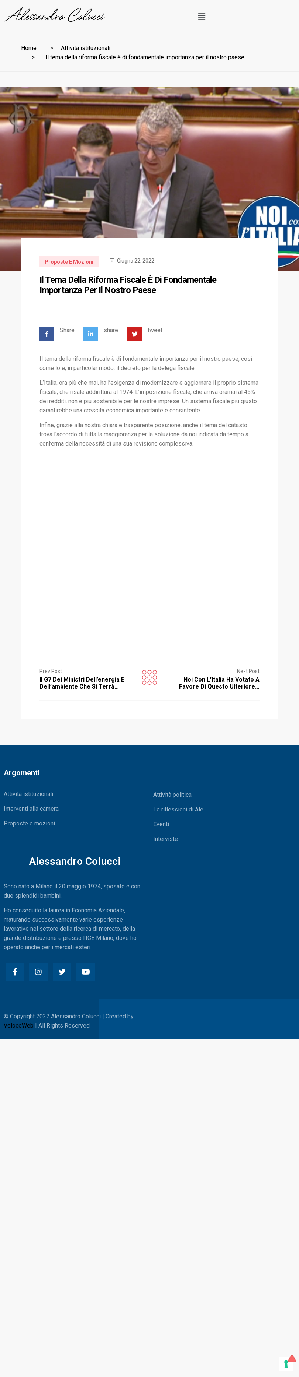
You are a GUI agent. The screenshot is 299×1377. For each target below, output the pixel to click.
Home (29, 48)
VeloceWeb (19, 1025)
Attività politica (172, 794)
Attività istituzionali (85, 48)
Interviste (165, 838)
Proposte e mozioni (69, 262)
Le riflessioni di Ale (178, 809)
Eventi (161, 824)
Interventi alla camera (31, 808)
